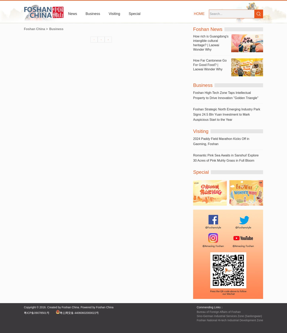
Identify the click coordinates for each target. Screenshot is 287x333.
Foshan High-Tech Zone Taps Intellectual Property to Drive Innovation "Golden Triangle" (225, 95)
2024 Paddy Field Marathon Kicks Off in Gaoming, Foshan (221, 141)
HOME (199, 14)
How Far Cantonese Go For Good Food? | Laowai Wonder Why (210, 65)
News (72, 14)
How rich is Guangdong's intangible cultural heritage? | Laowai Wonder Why (210, 43)
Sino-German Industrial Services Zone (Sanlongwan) (229, 316)
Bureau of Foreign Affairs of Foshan (219, 311)
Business (93, 14)
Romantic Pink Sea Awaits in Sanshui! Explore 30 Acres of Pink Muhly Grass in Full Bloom (226, 158)
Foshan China (34, 29)
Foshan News (207, 29)
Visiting (114, 14)
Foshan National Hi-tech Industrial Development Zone (230, 320)
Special (135, 14)
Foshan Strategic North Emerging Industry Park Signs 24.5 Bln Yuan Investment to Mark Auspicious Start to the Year (226, 114)
